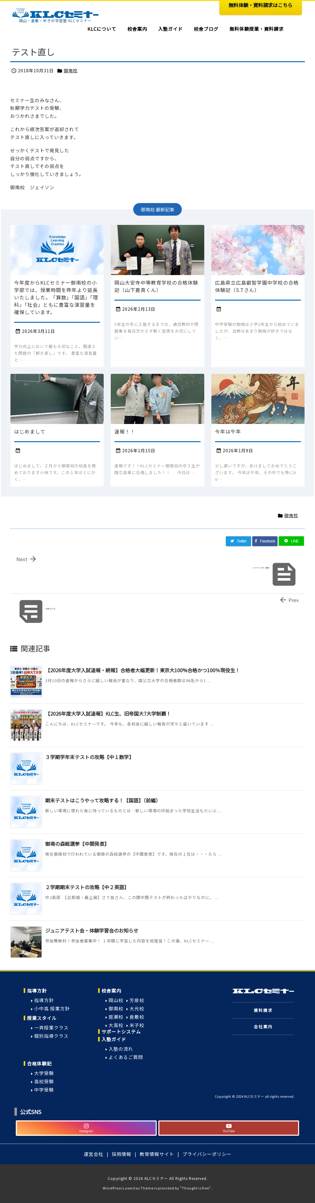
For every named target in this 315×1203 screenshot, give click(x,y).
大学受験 (44, 1073)
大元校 (137, 1008)
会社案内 (263, 1026)
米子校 (137, 1025)
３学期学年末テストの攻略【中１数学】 (89, 757)
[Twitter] (238, 541)
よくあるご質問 (126, 1057)
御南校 (71, 70)
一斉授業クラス (51, 1027)
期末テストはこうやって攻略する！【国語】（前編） (103, 800)
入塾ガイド (114, 1039)
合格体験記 (39, 1063)
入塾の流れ (121, 1048)
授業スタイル (42, 1018)
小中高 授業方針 (52, 1008)
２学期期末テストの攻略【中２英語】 (87, 887)
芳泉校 (137, 1000)
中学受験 (44, 1089)
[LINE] (291, 541)
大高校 (116, 1025)
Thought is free (195, 1187)
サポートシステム (121, 1031)
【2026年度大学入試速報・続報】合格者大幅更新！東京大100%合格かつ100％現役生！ (142, 670)
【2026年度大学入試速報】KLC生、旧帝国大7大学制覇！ (108, 713)
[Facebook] (264, 541)
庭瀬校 (116, 1016)
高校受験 (44, 1081)
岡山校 (116, 1000)
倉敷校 (137, 1016)
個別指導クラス (51, 1036)
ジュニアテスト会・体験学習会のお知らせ (91, 930)
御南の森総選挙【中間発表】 (77, 843)
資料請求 (263, 1010)
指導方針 (37, 990)
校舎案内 (111, 990)
